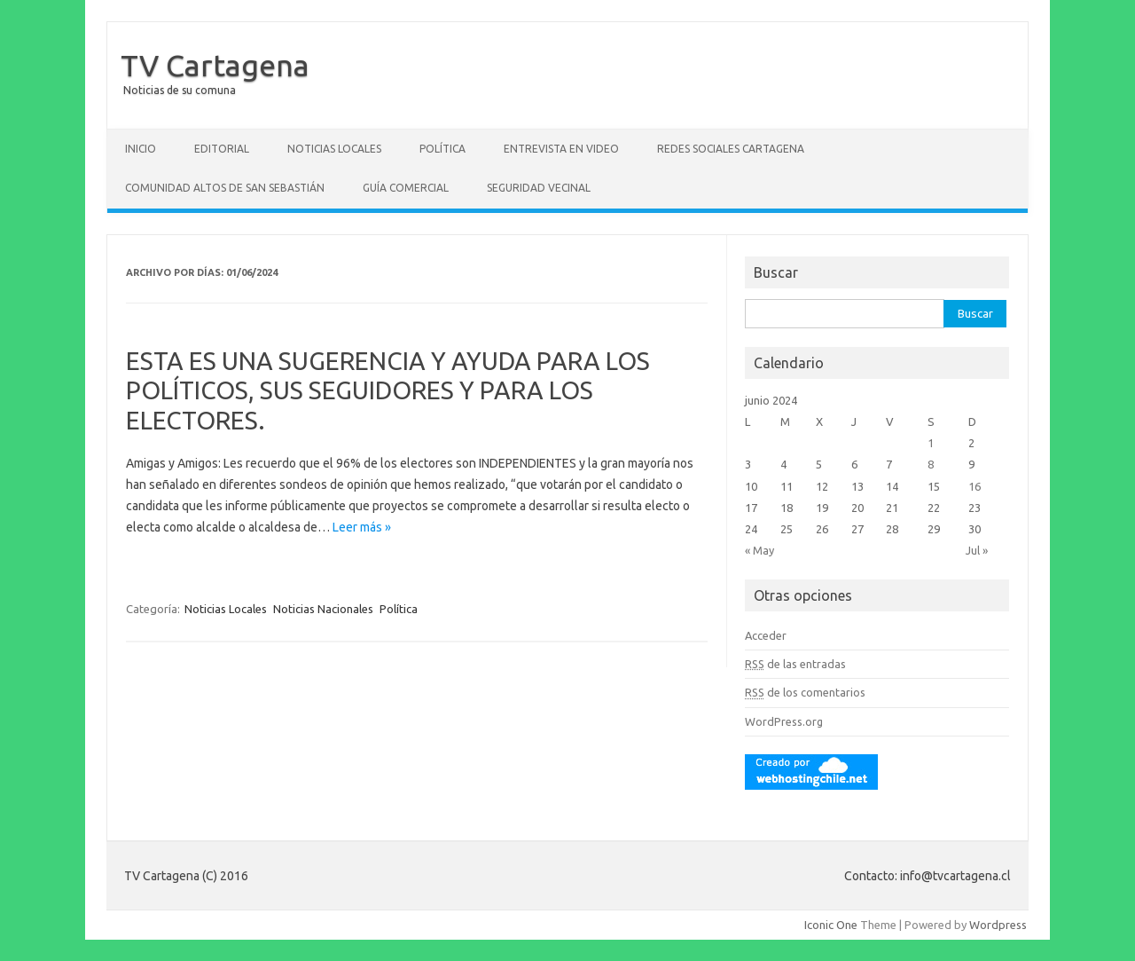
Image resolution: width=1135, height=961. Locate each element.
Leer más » (362, 527)
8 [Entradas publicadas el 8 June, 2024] (931, 464)
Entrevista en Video (561, 148)
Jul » (977, 550)
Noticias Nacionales (323, 609)
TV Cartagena (215, 65)
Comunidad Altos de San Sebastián (225, 187)
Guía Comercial (406, 187)
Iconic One (830, 924)
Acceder (766, 635)
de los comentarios (805, 692)
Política (442, 148)
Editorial (221, 148)
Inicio (140, 148)
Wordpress (998, 924)
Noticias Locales (334, 148)
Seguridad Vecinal (539, 187)
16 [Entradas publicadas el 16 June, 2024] (974, 486)
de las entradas (795, 664)
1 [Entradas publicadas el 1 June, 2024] (931, 443)
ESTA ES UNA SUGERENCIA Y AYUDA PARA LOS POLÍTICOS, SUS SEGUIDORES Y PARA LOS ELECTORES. (388, 390)
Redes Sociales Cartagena (730, 148)
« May (759, 550)
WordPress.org (784, 721)
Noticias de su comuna (179, 90)
